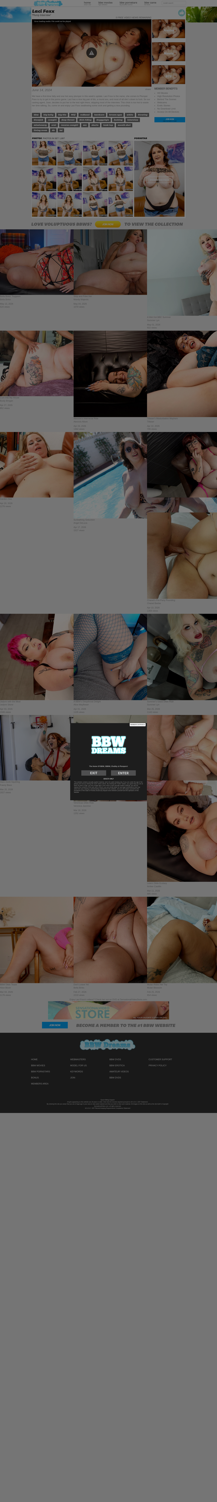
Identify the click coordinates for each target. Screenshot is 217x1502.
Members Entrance (137, 724)
